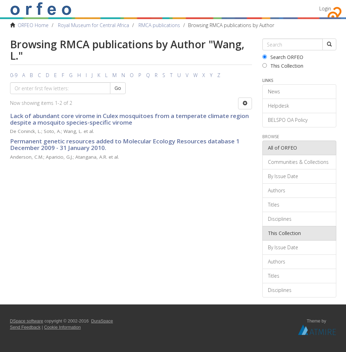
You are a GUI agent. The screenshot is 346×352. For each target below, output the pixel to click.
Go (118, 88)
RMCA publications (159, 25)
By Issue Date (283, 176)
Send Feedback (25, 327)
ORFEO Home (33, 25)
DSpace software (26, 321)
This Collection (282, 65)
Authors (276, 190)
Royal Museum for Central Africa (93, 25)
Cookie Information (62, 327)
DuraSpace (102, 321)
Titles (273, 204)
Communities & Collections (298, 162)
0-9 (13, 75)
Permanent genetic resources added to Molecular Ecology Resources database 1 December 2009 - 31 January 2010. (124, 144)
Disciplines (280, 219)
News (274, 91)
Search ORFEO (282, 57)
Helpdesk (278, 105)
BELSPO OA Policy (287, 120)
